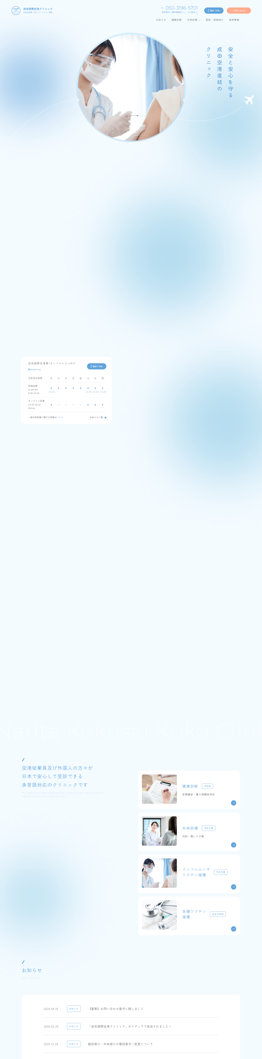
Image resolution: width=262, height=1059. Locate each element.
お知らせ (161, 20)
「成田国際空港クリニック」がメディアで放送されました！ (130, 1026)
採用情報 (234, 20)
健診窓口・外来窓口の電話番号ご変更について (120, 1044)
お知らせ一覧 (96, 417)
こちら (60, 417)
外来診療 (192, 20)
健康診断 (177, 20)
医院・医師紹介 (215, 20)
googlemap (34, 369)
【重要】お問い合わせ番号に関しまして (116, 1008)
